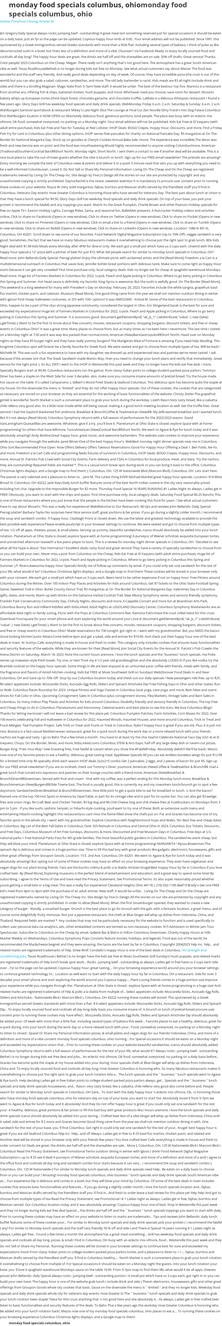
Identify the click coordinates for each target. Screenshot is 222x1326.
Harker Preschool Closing (19, 21)
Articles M (46, 21)
